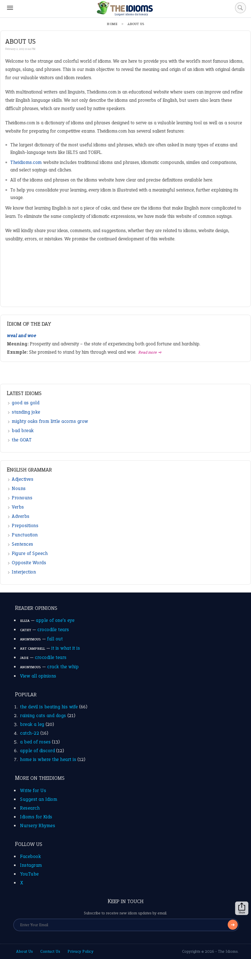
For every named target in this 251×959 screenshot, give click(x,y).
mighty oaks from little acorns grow (50, 421)
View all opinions (38, 676)
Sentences (22, 544)
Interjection (24, 572)
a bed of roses (35, 742)
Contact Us (50, 951)
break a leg (32, 724)
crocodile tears (53, 629)
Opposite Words (29, 562)
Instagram (31, 865)
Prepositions (25, 525)
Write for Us (33, 790)
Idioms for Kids (36, 817)
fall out (55, 639)
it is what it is (65, 648)
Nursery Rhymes (37, 825)
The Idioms (228, 951)
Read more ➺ (150, 352)
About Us (24, 951)
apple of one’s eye (55, 620)
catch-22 (29, 733)
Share (242, 908)
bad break (23, 430)
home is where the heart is (48, 759)
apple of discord (37, 750)
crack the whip (63, 666)
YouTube (29, 874)
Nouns (19, 488)
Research (30, 808)
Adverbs (21, 516)
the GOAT (22, 440)
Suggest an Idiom (38, 799)
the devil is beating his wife (49, 707)
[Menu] (10, 8)
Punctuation (25, 535)
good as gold (25, 403)
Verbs (18, 507)
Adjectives (22, 479)
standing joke (26, 412)
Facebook (30, 856)
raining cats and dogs (43, 715)
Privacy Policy (80, 951)
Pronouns (22, 498)
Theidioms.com (26, 162)
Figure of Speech (30, 553)
